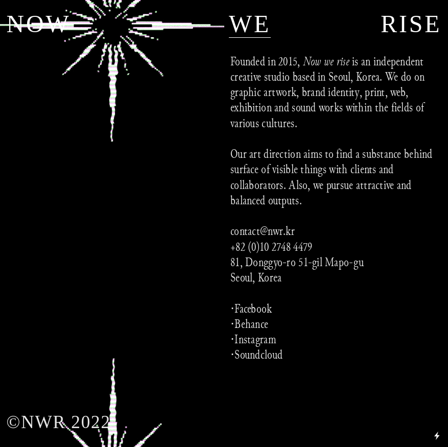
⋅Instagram (253, 339)
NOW (39, 23)
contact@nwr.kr (262, 231)
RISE (411, 23)
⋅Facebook (251, 308)
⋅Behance (249, 324)
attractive (375, 185)
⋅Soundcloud (256, 354)
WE (250, 23)
